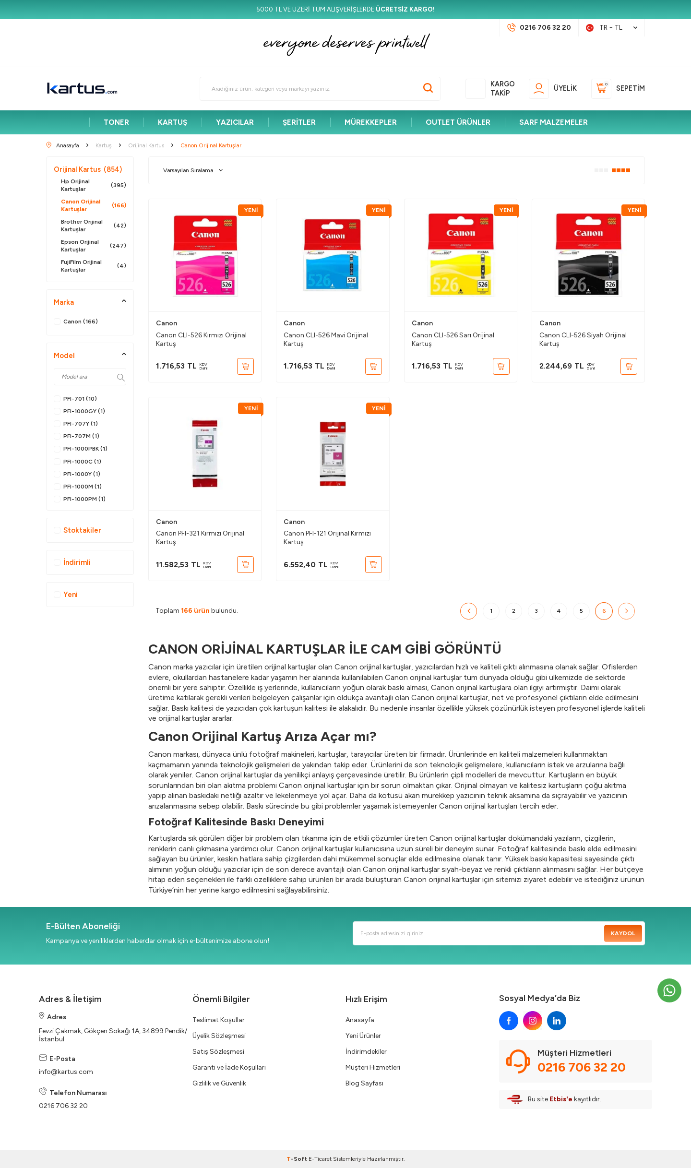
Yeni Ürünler (363, 1036)
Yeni (66, 594)
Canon (166, 323)
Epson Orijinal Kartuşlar (93, 245)
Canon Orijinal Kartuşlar (93, 205)
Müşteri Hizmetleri (373, 1067)
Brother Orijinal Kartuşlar (93, 225)
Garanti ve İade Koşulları (229, 1067)
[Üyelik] (553, 89)
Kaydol (622, 933)
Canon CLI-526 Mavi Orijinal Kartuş (326, 339)
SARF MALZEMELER (553, 122)
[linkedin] (556, 1020)
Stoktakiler (77, 530)
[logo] (82, 88)
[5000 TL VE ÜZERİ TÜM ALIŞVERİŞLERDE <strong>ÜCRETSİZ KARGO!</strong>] (345, 9)
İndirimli (72, 562)
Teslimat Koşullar (218, 1020)
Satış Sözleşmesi (218, 1052)
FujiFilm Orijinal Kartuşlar (93, 266)
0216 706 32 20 (63, 1106)
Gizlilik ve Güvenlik (219, 1083)
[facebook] (508, 1020)
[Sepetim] (618, 89)
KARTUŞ (172, 122)
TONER (116, 122)
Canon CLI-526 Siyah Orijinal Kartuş (583, 339)
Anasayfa (360, 1020)
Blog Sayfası (364, 1083)
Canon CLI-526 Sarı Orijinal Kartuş (453, 339)
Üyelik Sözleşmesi (219, 1036)
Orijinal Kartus (88, 169)
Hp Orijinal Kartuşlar (93, 185)
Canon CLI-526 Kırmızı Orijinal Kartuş (201, 339)
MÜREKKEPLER (371, 122)
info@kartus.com (66, 1072)
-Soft (297, 1159)
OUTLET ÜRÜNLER (458, 122)
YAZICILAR (235, 122)
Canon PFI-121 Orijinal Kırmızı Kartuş (327, 537)
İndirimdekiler (366, 1052)
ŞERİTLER (299, 122)
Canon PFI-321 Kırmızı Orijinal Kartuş (200, 537)
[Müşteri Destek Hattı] (539, 27)
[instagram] (532, 1020)
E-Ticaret (320, 1159)
